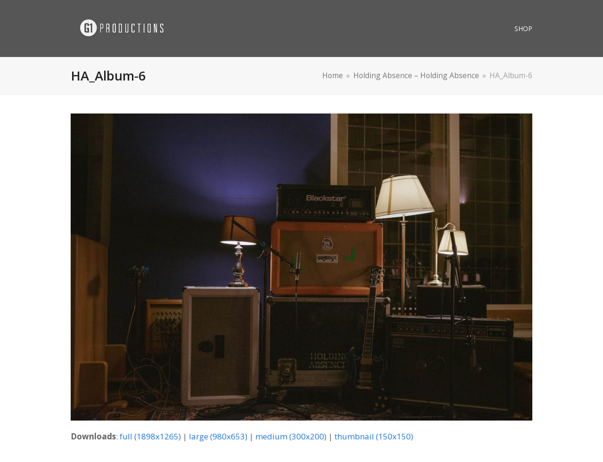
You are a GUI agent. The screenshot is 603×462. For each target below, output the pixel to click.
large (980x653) (218, 436)
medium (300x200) (290, 436)
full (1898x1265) (150, 436)
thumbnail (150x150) (373, 436)
